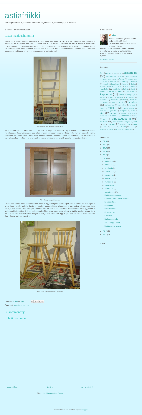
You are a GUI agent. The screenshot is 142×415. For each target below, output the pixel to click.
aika (115, 73)
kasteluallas (116, 89)
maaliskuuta (110, 185)
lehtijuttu (124, 100)
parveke (113, 111)
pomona (132, 113)
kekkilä (111, 91)
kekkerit (102, 91)
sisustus (26, 305)
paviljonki (123, 111)
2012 (105, 231)
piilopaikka (114, 113)
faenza (121, 79)
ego (115, 79)
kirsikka (121, 94)
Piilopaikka (108, 205)
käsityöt (103, 100)
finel (135, 79)
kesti (120, 91)
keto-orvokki (130, 91)
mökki (111, 107)
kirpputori (106, 94)
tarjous (112, 124)
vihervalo (110, 129)
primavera (103, 116)
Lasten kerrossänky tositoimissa (116, 198)
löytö (121, 102)
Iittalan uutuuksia (111, 219)
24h (101, 73)
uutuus (132, 127)
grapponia (113, 81)
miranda (132, 105)
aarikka (108, 73)
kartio (133, 86)
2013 (105, 158)
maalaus (133, 102)
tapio (104, 124)
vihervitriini (119, 129)
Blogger (84, 410)
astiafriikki (22, 15)
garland (105, 81)
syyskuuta (109, 168)
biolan (127, 76)
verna (102, 129)
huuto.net (125, 84)
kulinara (120, 97)
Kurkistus (108, 216)
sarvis (105, 119)
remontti (113, 116)
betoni (121, 76)
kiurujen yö (131, 94)
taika (135, 122)
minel (114, 35)
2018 (105, 141)
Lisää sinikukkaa (110, 209)
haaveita (123, 81)
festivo (130, 79)
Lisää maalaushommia (113, 195)
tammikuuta (110, 192)
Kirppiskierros (109, 212)
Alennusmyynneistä (112, 222)
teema (122, 124)
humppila (105, 84)
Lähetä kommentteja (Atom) (52, 393)
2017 (105, 145)
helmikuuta (109, 189)
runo (135, 116)
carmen (134, 76)
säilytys (127, 122)
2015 (105, 151)
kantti (126, 86)
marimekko (122, 105)
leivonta (105, 102)
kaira (118, 86)
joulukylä (110, 86)
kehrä (125, 89)
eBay (104, 79)
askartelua (18, 305)
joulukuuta (109, 161)
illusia (102, 86)
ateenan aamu (111, 76)
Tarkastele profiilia (107, 59)
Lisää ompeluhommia (112, 226)
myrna (102, 108)
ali (120, 73)
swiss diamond (117, 122)
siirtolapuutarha (121, 118)
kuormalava (130, 97)
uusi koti (122, 127)
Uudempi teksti (12, 387)
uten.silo (113, 127)
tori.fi (128, 124)
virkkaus (129, 129)
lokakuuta (109, 165)
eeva (109, 79)
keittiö (133, 89)
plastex (123, 113)
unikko (105, 127)
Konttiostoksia (109, 202)
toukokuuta (109, 178)
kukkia (110, 97)
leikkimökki (133, 100)
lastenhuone (114, 100)
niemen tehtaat (128, 108)
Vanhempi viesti (87, 387)
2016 (105, 148)
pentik (133, 111)
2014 (105, 155)
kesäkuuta (109, 175)
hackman (134, 81)
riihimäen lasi (126, 116)
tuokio (135, 124)
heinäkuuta (109, 171)
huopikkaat (115, 84)
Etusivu (50, 387)
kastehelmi (104, 89)
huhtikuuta (109, 182)
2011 (105, 234)
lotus (113, 102)
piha (102, 113)
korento (102, 97)
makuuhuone (109, 105)
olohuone (103, 111)
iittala (133, 84)
